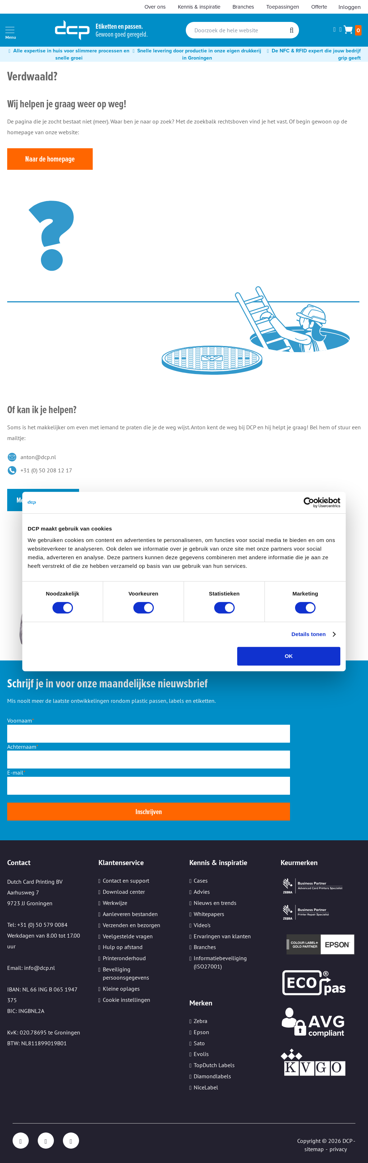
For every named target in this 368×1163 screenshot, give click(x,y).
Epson (201, 1032)
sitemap (314, 1149)
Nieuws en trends (215, 902)
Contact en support (126, 880)
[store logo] (72, 30)
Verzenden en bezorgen (131, 925)
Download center (124, 891)
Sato (199, 1043)
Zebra (200, 1020)
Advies (202, 891)
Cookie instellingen (126, 999)
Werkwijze (115, 902)
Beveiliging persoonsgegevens (126, 973)
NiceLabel (206, 1087)
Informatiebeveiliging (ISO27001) (220, 962)
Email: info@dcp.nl (31, 967)
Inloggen (350, 7)
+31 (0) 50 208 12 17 (46, 470)
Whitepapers (209, 913)
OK (289, 656)
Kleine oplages (121, 988)
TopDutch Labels (214, 1065)
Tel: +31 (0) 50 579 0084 (37, 924)
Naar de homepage (50, 158)
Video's (202, 925)
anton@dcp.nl (38, 457)
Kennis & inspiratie (199, 6)
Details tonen (308, 634)
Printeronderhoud (124, 958)
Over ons (155, 6)
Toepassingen (282, 6)
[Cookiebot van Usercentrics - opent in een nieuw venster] (308, 502)
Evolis (201, 1053)
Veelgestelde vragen (128, 936)
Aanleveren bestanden (130, 913)
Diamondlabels (212, 1076)
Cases (201, 880)
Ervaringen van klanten (222, 936)
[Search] (291, 30)
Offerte (319, 6)
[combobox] (242, 30)
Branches (243, 6)
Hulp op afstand (123, 947)
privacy (338, 1149)
